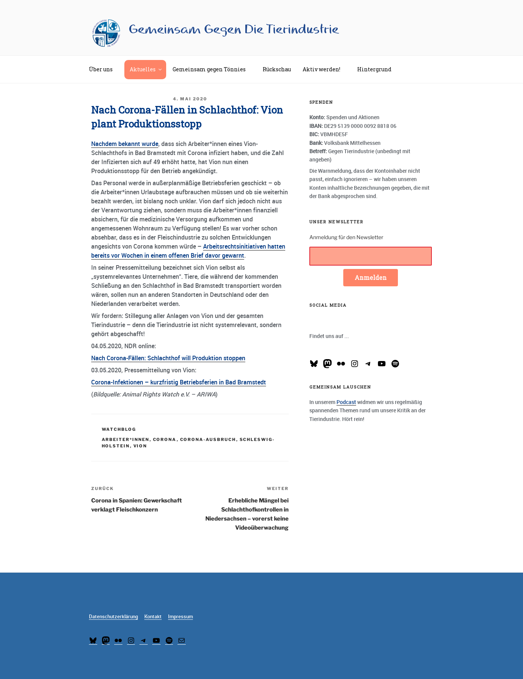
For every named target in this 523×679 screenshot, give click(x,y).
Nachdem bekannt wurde (124, 144)
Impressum (180, 616)
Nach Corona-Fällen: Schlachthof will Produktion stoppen (168, 358)
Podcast (346, 402)
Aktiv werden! (325, 69)
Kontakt (153, 616)
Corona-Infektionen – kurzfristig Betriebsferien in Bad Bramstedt (178, 382)
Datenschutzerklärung (113, 616)
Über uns (104, 69)
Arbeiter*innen (126, 439)
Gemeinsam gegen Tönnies (213, 69)
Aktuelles (146, 69)
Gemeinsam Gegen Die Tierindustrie (234, 29)
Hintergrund (378, 69)
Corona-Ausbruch (208, 439)
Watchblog (119, 429)
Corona (165, 439)
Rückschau (277, 69)
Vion (140, 446)
